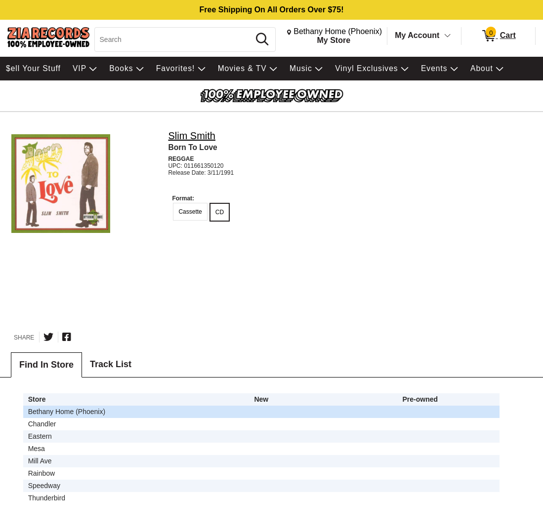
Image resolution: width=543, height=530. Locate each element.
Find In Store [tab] (46, 365)
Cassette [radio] (190, 211)
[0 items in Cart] (498, 36)
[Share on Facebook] (66, 337)
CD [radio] (219, 212)
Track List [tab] (110, 364)
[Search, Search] (174, 39)
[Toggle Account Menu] (448, 36)
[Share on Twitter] (48, 337)
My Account (417, 35)
